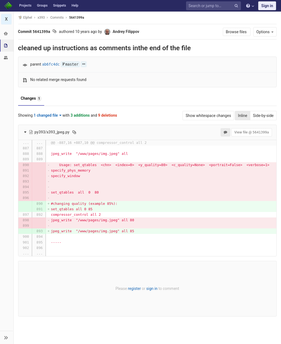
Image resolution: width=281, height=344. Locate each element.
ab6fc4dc (51, 64)
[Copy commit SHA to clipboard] (54, 32)
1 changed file (47, 115)
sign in (152, 288)
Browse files (237, 32)
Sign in (267, 6)
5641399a (76, 17)
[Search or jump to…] (214, 5)
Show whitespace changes (208, 115)
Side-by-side (263, 115)
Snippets (59, 5)
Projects (25, 5)
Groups (42, 5)
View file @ (251, 132)
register (134, 288)
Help (75, 5)
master (70, 64)
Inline (242, 115)
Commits (57, 17)
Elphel (25, 17)
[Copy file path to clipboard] (74, 132)
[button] (6, 337)
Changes (31, 98)
